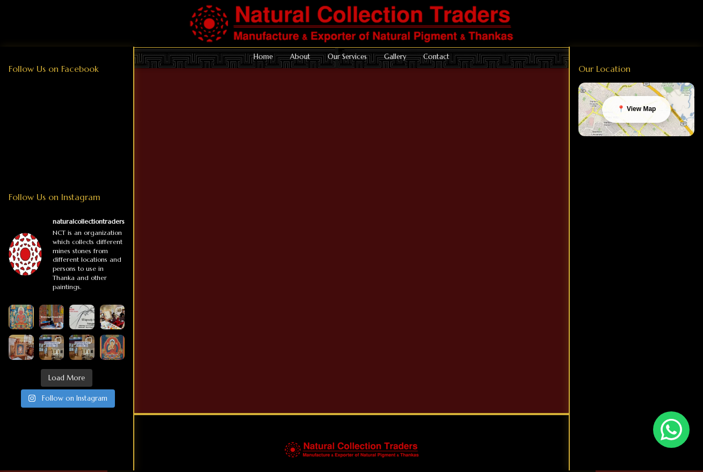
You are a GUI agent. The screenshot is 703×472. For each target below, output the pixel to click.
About (300, 57)
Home (263, 57)
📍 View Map (636, 109)
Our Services (347, 57)
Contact (436, 57)
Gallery (395, 57)
